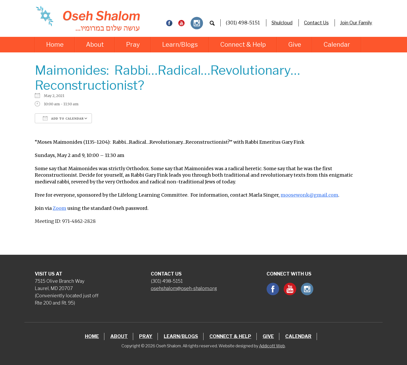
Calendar (336, 44)
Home (55, 44)
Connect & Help (243, 44)
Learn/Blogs (180, 44)
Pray (133, 44)
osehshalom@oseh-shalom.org (184, 288)
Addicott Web (272, 345)
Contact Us (316, 22)
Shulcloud (282, 22)
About (95, 44)
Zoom (59, 208)
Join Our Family (356, 22)
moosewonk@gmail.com (309, 195)
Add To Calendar (63, 118)
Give (294, 44)
